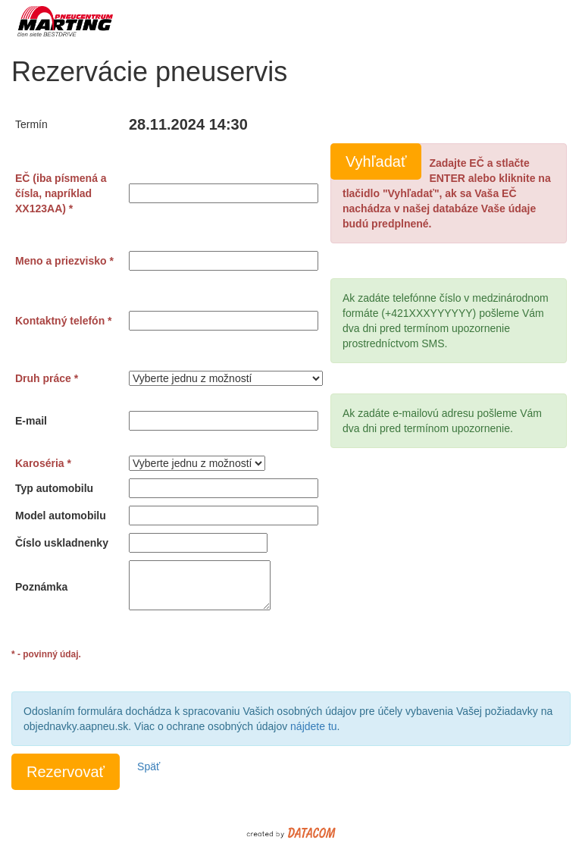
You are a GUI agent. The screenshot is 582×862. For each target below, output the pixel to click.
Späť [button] (148, 766)
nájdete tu (313, 726)
